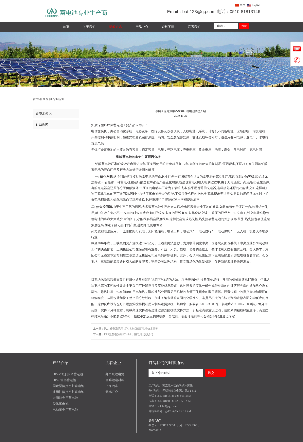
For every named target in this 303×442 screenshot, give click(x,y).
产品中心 (141, 26)
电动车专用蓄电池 (65, 409)
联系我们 (194, 26)
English (256, 5)
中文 (242, 5)
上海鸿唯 (111, 386)
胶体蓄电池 (60, 403)
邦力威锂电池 (114, 374)
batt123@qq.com (167, 406)
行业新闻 (58, 99)
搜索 (244, 26)
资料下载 (168, 26)
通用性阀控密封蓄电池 (68, 392)
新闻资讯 (115, 26)
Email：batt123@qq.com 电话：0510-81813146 (213, 11)
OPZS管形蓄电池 (64, 380)
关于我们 (89, 26)
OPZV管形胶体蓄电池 (68, 374)
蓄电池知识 (44, 113)
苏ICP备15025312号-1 (178, 411)
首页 (66, 26)
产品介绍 (60, 363)
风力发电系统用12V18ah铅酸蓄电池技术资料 (131, 328)
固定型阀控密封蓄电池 (68, 386)
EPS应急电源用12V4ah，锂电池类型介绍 (128, 334)
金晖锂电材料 (114, 380)
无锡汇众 (111, 392)
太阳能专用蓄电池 (65, 397)
